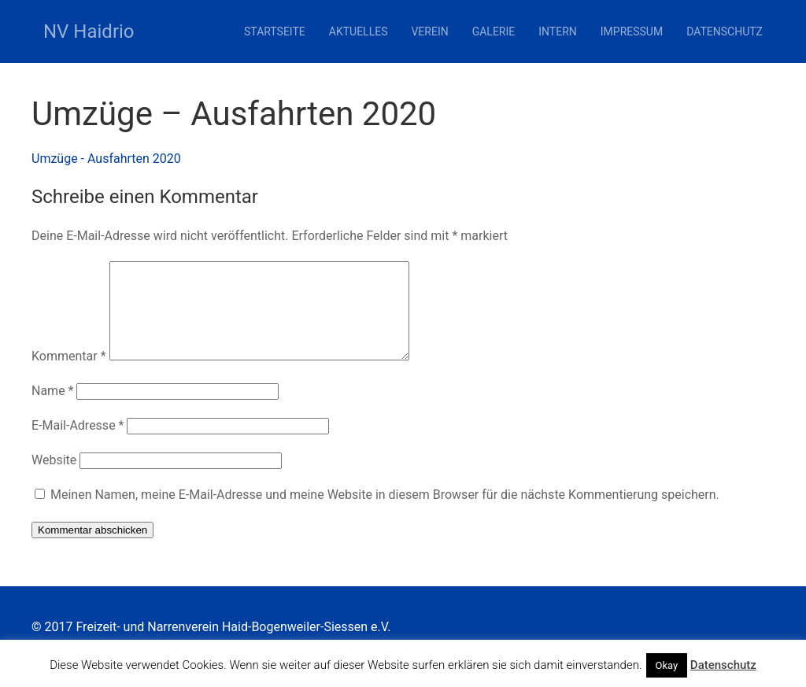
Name (52, 409)
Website (53, 478)
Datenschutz (724, 31)
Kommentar (68, 375)
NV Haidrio (89, 31)
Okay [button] (667, 665)
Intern (557, 31)
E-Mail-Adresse (77, 444)
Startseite (274, 31)
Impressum (632, 31)
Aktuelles (358, 31)
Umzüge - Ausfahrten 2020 (106, 158)
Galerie (494, 31)
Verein (429, 31)
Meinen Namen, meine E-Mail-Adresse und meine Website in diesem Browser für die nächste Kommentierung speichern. (384, 513)
